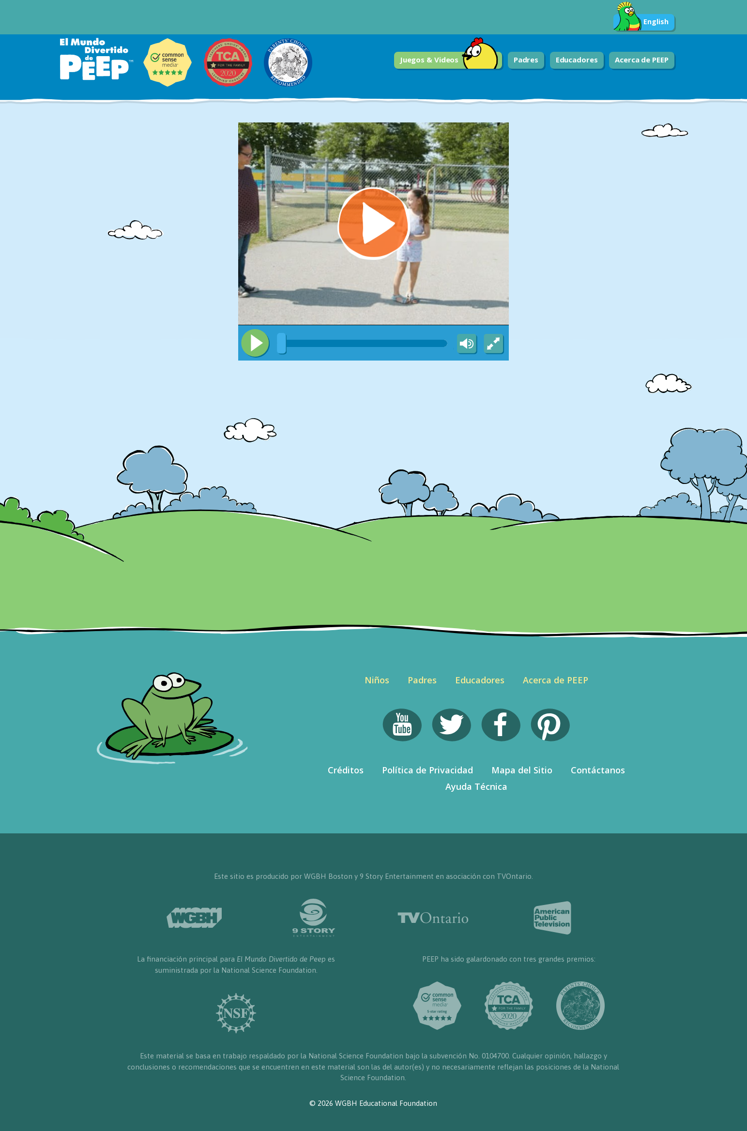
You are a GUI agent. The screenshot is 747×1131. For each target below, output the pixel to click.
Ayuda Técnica (476, 786)
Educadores (577, 59)
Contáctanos (598, 770)
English (640, 22)
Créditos (346, 770)
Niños (377, 680)
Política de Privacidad (427, 770)
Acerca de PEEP (642, 59)
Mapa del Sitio (521, 770)
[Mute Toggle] (465, 344)
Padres (526, 59)
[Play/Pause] (255, 343)
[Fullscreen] (494, 344)
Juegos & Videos (449, 60)
